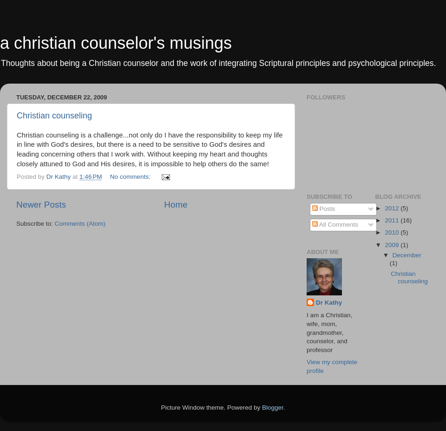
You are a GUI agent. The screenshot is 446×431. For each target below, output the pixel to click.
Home (175, 204)
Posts (323, 208)
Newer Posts (41, 204)
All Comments (335, 224)
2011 (392, 220)
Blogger (272, 407)
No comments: (131, 176)
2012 (392, 208)
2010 (392, 232)
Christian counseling (54, 115)
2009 (392, 245)
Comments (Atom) (80, 223)
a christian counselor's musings (116, 42)
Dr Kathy (329, 302)
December (407, 255)
